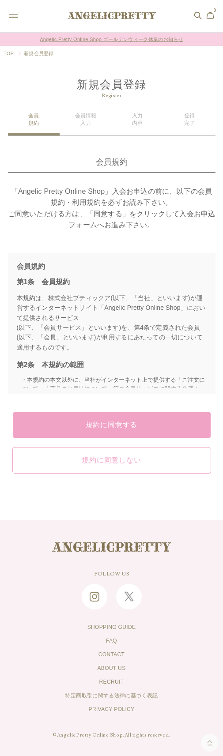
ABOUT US (111, 668)
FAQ (111, 641)
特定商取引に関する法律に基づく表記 (111, 695)
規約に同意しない (111, 460)
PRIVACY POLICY (112, 709)
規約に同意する (112, 425)
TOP (9, 53)
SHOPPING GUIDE (111, 627)
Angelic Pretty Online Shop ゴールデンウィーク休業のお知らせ (111, 39)
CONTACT (111, 654)
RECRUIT (111, 682)
